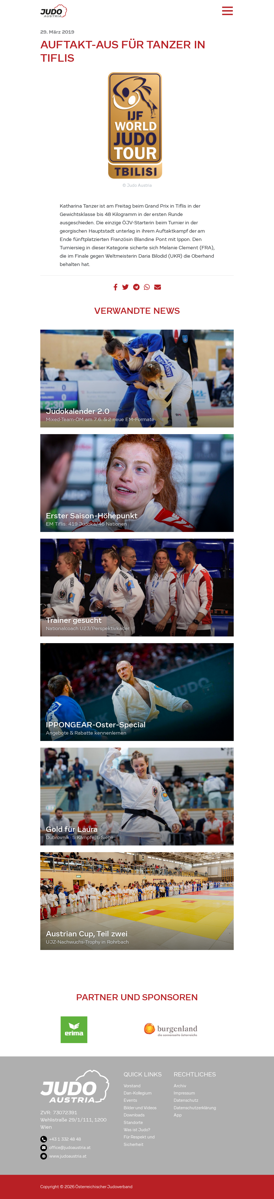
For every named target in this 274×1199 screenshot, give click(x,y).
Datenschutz (186, 1100)
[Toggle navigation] (227, 11)
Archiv (180, 1085)
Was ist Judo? (137, 1129)
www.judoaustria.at (63, 1156)
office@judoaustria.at (65, 1147)
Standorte (133, 1122)
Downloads (134, 1115)
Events (130, 1100)
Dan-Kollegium (138, 1093)
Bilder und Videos (140, 1107)
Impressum (184, 1093)
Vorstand (132, 1085)
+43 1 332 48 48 (60, 1139)
